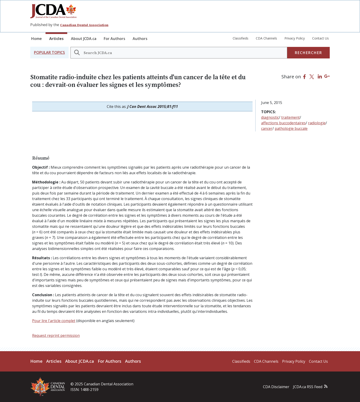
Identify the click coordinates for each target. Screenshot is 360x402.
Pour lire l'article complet (53, 320)
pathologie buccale (291, 128)
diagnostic (270, 117)
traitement (290, 117)
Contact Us (320, 38)
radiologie (317, 122)
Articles (56, 38)
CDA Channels (266, 38)
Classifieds (240, 38)
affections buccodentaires (283, 122)
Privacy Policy (294, 38)
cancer (266, 128)
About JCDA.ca (83, 38)
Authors (140, 38)
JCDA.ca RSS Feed (307, 386)
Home (36, 38)
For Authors (114, 38)
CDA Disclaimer (276, 386)
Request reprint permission (56, 335)
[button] (49, 52)
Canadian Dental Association (84, 25)
